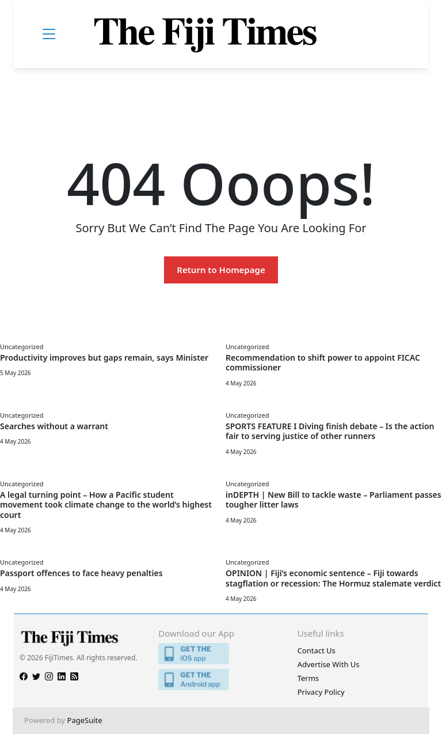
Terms (308, 678)
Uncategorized (21, 346)
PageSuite (84, 720)
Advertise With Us (329, 664)
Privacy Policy (321, 692)
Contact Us (317, 650)
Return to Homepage (221, 269)
